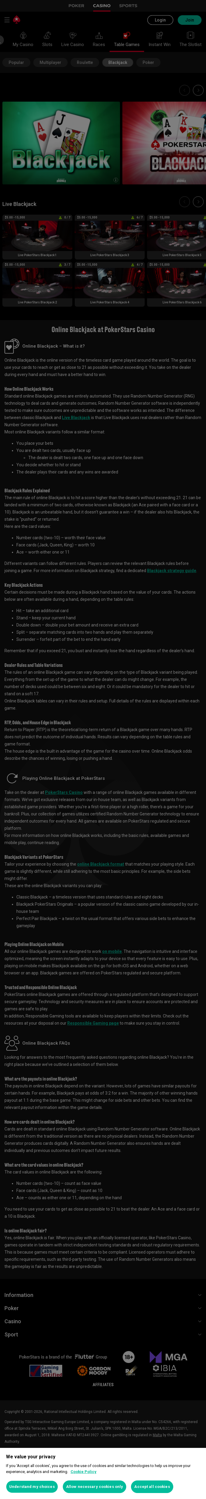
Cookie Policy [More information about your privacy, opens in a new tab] (83, 1471)
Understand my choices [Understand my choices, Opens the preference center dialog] (32, 1486)
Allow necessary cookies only (94, 1486)
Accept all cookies (152, 1486)
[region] (103, 1473)
